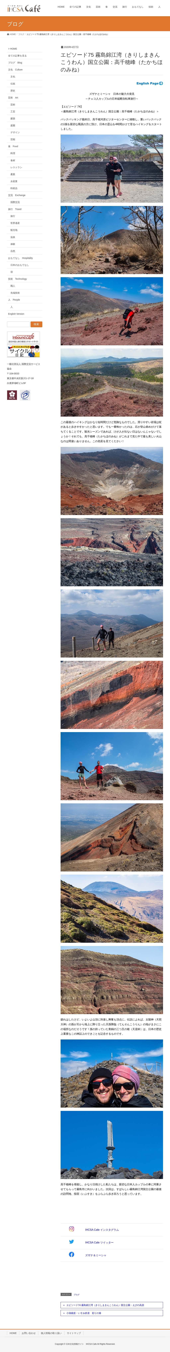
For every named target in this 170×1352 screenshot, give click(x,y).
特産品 (13, 188)
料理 (12, 153)
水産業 (13, 181)
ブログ (77, 1295)
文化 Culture (15, 69)
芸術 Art (13, 97)
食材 (12, 160)
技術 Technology (17, 279)
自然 (12, 251)
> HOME (12, 48)
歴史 (12, 90)
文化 (12, 76)
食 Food (13, 146)
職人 (12, 286)
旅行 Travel (14, 209)
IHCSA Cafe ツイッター (99, 1242)
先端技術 (15, 292)
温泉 (12, 237)
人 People (14, 299)
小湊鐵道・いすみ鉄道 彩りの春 (83, 1313)
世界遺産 (15, 223)
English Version (16, 314)
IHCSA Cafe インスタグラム (102, 1229)
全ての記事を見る (17, 55)
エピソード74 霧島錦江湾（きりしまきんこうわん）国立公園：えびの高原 (105, 1305)
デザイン (15, 132)
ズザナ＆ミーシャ (95, 1255)
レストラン (16, 167)
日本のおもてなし (19, 265)
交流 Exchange (16, 195)
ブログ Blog (15, 62)
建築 (12, 118)
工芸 (12, 111)
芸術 (12, 104)
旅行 (12, 216)
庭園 (12, 125)
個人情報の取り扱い (51, 1333)
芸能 (12, 139)
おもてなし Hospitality (20, 258)
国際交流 (15, 202)
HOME (13, 1333)
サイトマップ (74, 1333)
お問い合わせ (29, 1333)
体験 (12, 244)
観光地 (13, 230)
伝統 (12, 83)
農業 (12, 174)
